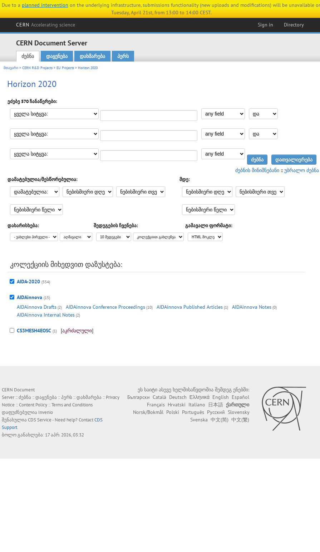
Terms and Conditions (72, 405)
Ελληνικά (199, 397)
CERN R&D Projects (37, 67)
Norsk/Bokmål (148, 412)
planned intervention (45, 5)
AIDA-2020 (28, 281)
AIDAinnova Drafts (36, 307)
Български (138, 397)
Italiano (196, 404)
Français (156, 404)
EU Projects (65, 67)
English (220, 397)
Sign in (265, 24)
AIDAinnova (29, 297)
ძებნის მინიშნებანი (257, 170)
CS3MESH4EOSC (34, 330)
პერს (123, 56)
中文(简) (219, 419)
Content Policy (33, 405)
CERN (45, 24)
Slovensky (238, 412)
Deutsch (178, 397)
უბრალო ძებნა (301, 170)
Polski (172, 412)
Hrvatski (177, 404)
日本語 (215, 404)
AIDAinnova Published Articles (190, 307)
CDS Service (39, 420)
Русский (216, 412)
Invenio (45, 412)
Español (240, 397)
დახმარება (92, 56)
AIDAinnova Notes (251, 307)
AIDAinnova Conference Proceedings (105, 307)
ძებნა (27, 56)
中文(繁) (240, 419)
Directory (294, 24)
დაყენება (57, 56)
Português (193, 412)
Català (159, 397)
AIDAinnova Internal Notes (46, 315)
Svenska (199, 419)
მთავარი (11, 67)
